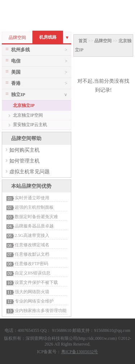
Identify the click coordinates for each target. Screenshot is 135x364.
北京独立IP (24, 105)
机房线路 (48, 37)
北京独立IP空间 (28, 115)
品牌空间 (17, 37)
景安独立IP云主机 (30, 124)
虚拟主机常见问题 (29, 171)
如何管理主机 (24, 161)
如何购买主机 (24, 150)
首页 (82, 40)
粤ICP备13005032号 (79, 351)
